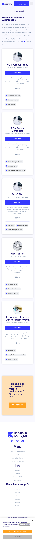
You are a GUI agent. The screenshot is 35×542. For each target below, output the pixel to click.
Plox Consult (17, 254)
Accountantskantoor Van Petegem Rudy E (17, 318)
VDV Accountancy (17, 65)
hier (23, 41)
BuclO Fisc (17, 194)
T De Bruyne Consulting (18, 129)
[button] (31, 3)
